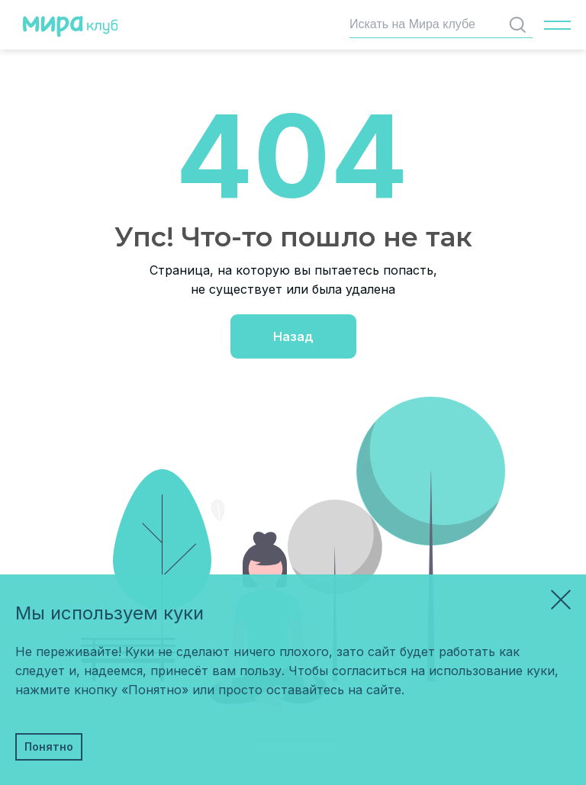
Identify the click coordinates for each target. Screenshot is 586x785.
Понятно (48, 746)
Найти (521, 25)
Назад (293, 336)
